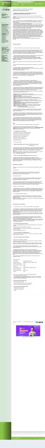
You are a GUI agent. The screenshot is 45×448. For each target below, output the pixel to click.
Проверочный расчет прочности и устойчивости (5, 33)
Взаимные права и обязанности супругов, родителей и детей (6, 48)
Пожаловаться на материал (40, 3)
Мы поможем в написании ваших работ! (28, 336)
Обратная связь (36, 3)
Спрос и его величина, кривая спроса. (6, 17)
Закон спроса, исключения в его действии (5, 15)
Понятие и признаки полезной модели (5, 24)
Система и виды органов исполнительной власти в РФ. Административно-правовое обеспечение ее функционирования (5, 58)
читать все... (22, 4)
